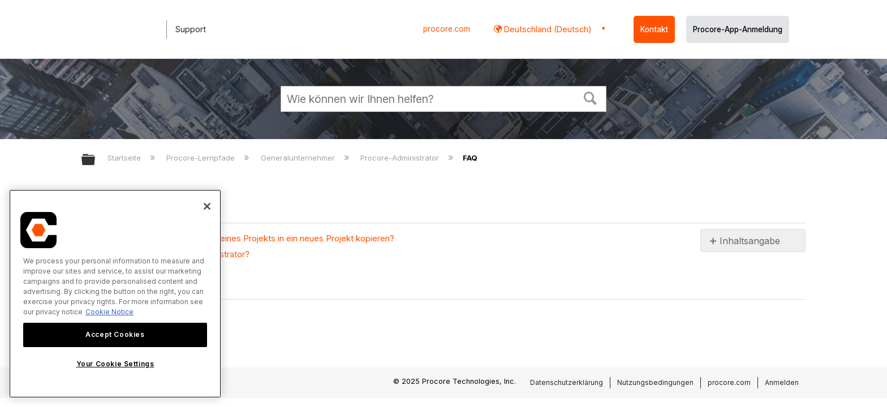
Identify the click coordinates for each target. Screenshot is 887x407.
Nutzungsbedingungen (655, 382)
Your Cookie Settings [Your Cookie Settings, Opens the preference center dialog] (115, 364)
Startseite (125, 157)
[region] (115, 293)
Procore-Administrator (400, 157)
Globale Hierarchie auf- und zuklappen (95, 160)
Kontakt (654, 29)
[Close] (207, 206)
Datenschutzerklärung (566, 382)
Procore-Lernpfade (201, 157)
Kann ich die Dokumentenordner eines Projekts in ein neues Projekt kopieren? (243, 238)
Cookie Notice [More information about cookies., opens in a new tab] (109, 312)
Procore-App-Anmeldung (737, 29)
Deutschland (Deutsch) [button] (547, 29)
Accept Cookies (114, 334)
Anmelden (782, 382)
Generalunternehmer (299, 157)
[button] (590, 97)
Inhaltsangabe (750, 240)
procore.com (446, 28)
